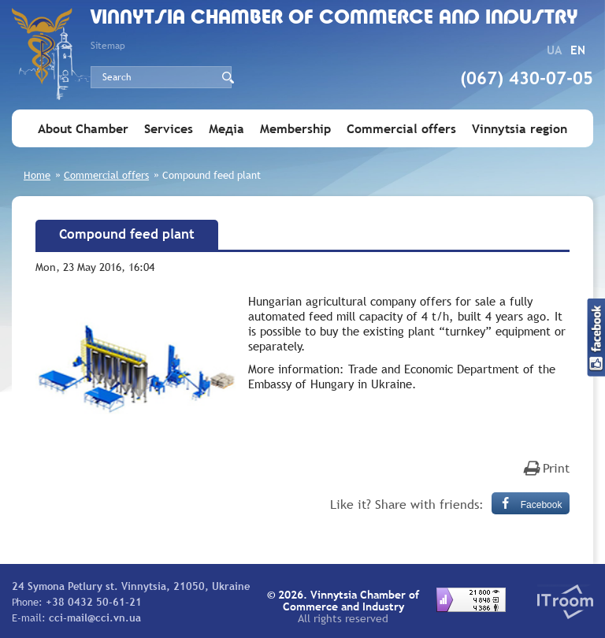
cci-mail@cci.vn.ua (95, 617)
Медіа (226, 128)
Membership (295, 128)
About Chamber (83, 128)
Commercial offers (401, 128)
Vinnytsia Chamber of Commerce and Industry (334, 18)
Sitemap (108, 45)
